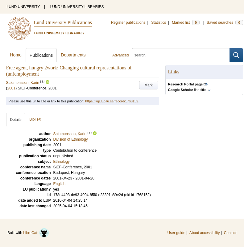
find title (187, 90)
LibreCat (36, 233)
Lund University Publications (63, 22)
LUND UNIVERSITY (23, 7)
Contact (230, 233)
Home (16, 54)
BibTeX (35, 119)
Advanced (120, 55)
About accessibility (204, 233)
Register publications (128, 22)
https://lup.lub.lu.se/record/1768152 (111, 101)
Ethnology (61, 161)
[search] (181, 55)
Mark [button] (148, 85)
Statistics (158, 22)
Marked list (185, 22)
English (59, 184)
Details (16, 119)
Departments (73, 54)
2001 (11, 88)
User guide (176, 233)
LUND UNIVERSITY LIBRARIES (77, 7)
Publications (41, 55)
